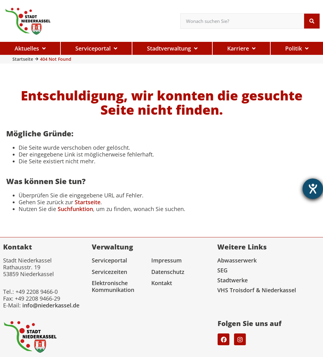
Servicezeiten (109, 271)
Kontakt (161, 283)
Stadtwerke (232, 280)
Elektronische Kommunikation (113, 286)
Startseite (22, 59)
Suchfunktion (75, 209)
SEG (222, 270)
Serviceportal (109, 260)
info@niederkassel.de (50, 305)
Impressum (166, 260)
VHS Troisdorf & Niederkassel (256, 290)
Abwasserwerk (237, 260)
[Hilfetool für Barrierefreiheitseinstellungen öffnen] (313, 188)
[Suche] (312, 21)
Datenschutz (167, 271)
